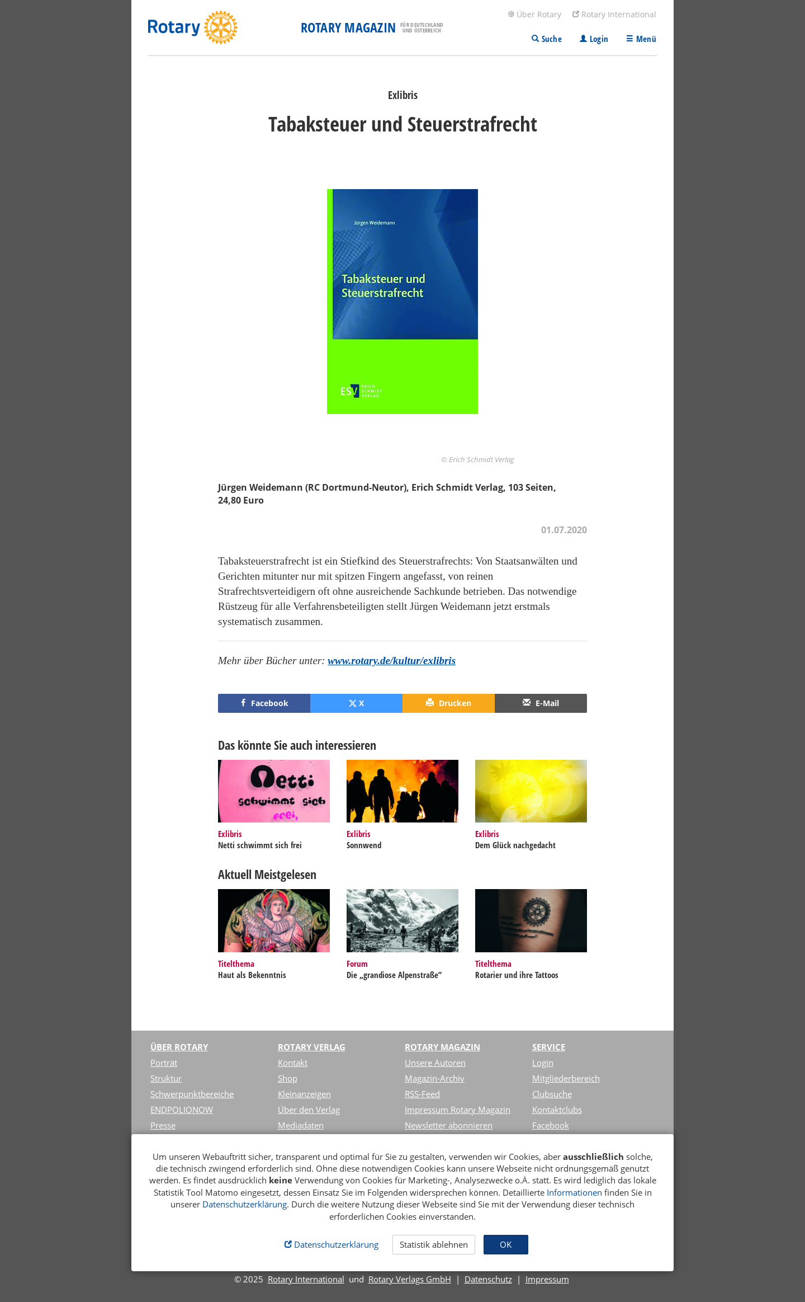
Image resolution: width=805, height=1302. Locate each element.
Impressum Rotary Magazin (457, 1109)
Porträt (163, 1062)
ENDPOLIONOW (181, 1109)
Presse (163, 1125)
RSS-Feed (422, 1093)
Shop (287, 1078)
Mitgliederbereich (566, 1078)
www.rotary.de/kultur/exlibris (392, 660)
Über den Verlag (309, 1109)
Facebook (550, 1125)
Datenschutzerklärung (244, 1204)
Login (542, 1062)
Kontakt (292, 1062)
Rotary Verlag (311, 1046)
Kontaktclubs (557, 1109)
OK (506, 1244)
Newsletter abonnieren (449, 1125)
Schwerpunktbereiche (192, 1093)
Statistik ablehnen (434, 1244)
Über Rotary (534, 14)
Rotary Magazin (442, 1046)
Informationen (574, 1192)
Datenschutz (488, 1279)
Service (548, 1046)
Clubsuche (552, 1093)
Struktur (166, 1078)
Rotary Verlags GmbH (409, 1279)
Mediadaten (301, 1125)
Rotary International (614, 14)
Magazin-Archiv (435, 1078)
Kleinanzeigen (304, 1093)
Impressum (547, 1279)
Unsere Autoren (435, 1062)
